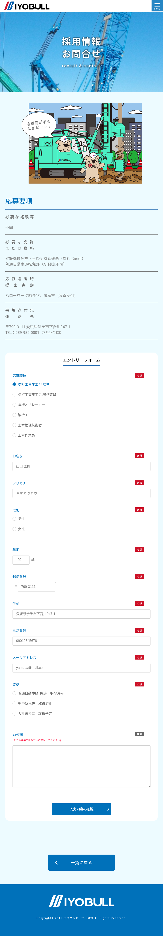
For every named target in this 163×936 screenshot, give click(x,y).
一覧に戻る (81, 862)
